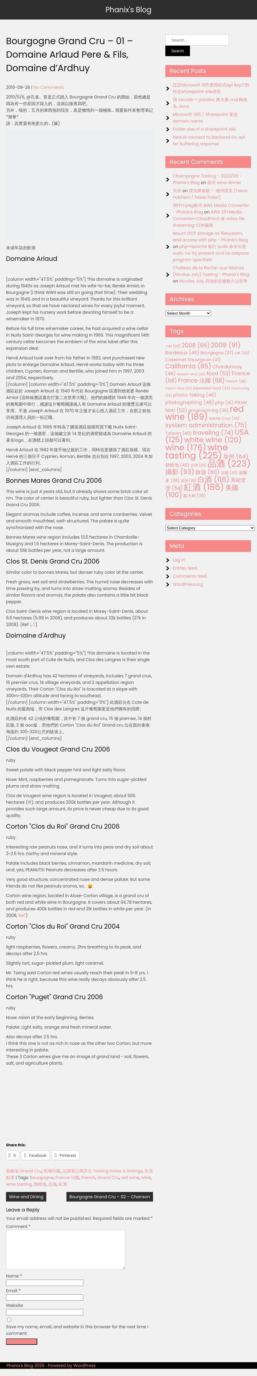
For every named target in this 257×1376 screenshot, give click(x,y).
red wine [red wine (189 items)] (204, 413)
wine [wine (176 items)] (186, 447)
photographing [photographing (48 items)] (189, 402)
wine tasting (19, 1184)
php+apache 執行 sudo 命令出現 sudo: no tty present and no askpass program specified (211, 253)
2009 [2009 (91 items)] (225, 345)
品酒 (52, 1184)
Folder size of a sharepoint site (204, 129)
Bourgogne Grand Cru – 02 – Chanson (109, 1197)
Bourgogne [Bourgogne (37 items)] (217, 353)
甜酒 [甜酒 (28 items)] (189, 480)
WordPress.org (188, 584)
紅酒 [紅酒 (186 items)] (204, 487)
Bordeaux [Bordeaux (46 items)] (182, 352)
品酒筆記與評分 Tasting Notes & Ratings (103, 1171)
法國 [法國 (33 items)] (229, 473)
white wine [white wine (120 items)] (213, 440)
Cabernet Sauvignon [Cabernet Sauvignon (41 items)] (193, 359)
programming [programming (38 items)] (208, 410)
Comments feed (190, 576)
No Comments (49, 87)
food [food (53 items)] (219, 373)
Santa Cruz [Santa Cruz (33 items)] (224, 418)
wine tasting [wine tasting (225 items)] (196, 451)
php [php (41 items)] (224, 402)
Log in (179, 560)
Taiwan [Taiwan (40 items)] (178, 433)
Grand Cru (108, 1178)
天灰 (177, 191)
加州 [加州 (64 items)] (235, 456)
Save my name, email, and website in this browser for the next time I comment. (77, 1337)
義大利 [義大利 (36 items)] (194, 496)
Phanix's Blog (128, 10)
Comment (18, 1226)
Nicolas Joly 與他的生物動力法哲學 (213, 281)
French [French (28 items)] (236, 381)
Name (14, 1283)
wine (146, 1178)
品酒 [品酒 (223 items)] (229, 463)
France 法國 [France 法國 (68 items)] (201, 381)
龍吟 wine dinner (224, 183)
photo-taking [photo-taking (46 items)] (194, 395)
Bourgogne (41, 1178)
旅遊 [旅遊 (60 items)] (207, 472)
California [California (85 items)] (188, 366)
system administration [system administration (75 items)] (206, 425)
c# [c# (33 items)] (241, 353)
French (88, 1178)
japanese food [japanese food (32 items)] (211, 388)
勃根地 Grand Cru (23, 1171)
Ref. (22, 915)
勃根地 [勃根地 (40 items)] (177, 465)
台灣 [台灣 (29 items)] (199, 465)
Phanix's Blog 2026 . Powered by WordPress (51, 1373)
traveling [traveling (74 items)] (213, 432)
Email (13, 1298)
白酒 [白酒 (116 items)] (213, 479)
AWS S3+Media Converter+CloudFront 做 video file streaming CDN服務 (209, 218)
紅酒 (63, 1184)
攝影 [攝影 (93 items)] (179, 471)
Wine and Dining (26, 1197)
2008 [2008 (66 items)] (196, 345)
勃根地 (40, 1184)
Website (14, 1313)
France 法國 (67, 1178)
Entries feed (185, 568)
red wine (130, 1178)
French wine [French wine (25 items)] (178, 388)
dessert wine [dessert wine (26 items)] (191, 374)
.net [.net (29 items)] (173, 346)
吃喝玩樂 (52, 1171)
